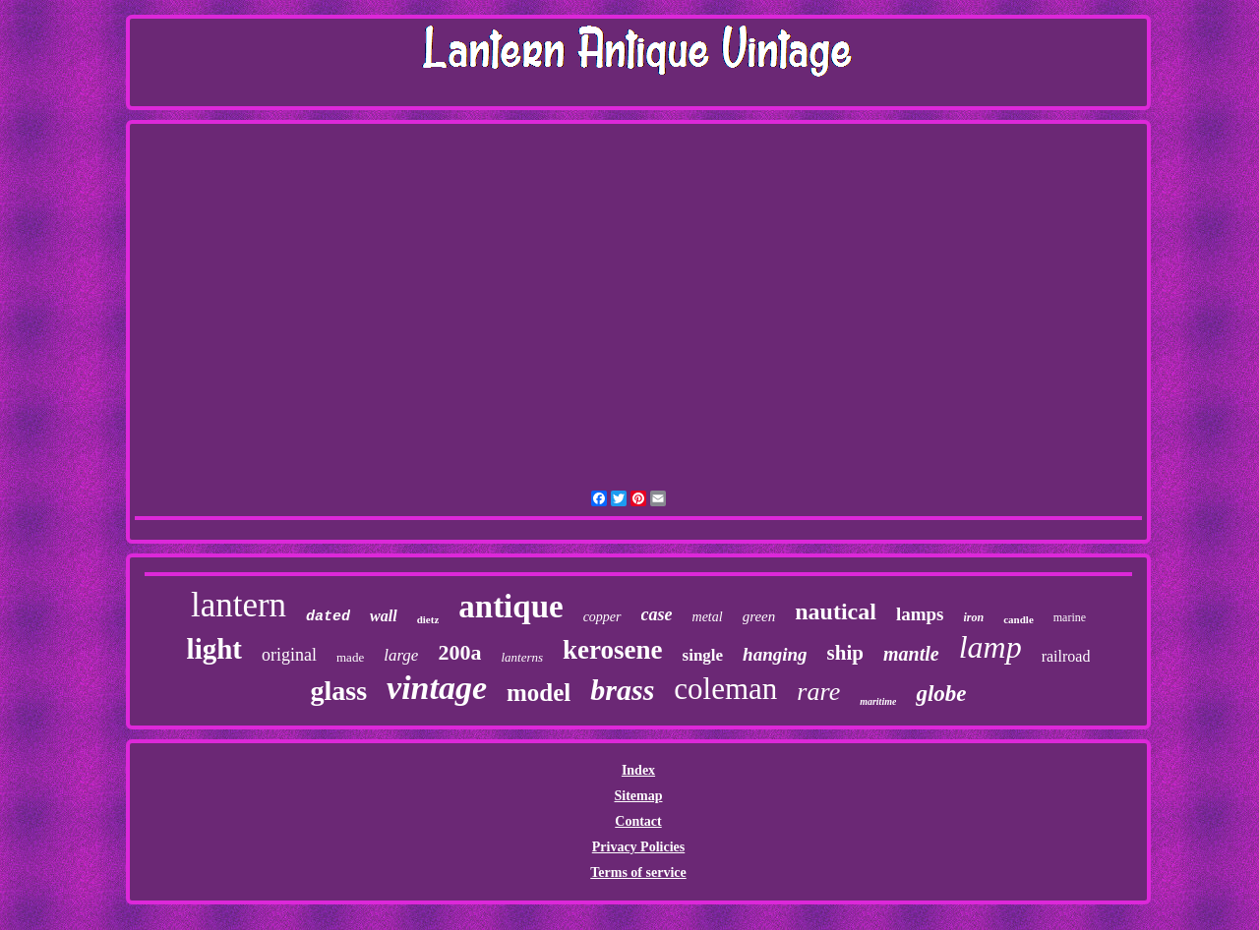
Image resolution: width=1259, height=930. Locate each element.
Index (638, 770)
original (289, 655)
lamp (990, 647)
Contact (638, 821)
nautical (835, 611)
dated (328, 617)
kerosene (613, 650)
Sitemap (638, 795)
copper (602, 617)
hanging (775, 654)
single (703, 655)
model (538, 692)
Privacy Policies (638, 847)
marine (1069, 617)
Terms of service (638, 872)
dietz (428, 619)
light (214, 649)
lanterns (522, 657)
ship (845, 653)
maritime (878, 701)
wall (383, 616)
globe (941, 693)
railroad (1066, 656)
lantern (238, 605)
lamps (920, 614)
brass (622, 689)
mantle (911, 654)
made (350, 657)
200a (459, 652)
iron (974, 617)
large (401, 655)
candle (1018, 619)
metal (707, 617)
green (759, 616)
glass (338, 690)
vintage (437, 687)
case (657, 614)
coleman (725, 688)
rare (818, 691)
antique (510, 606)
